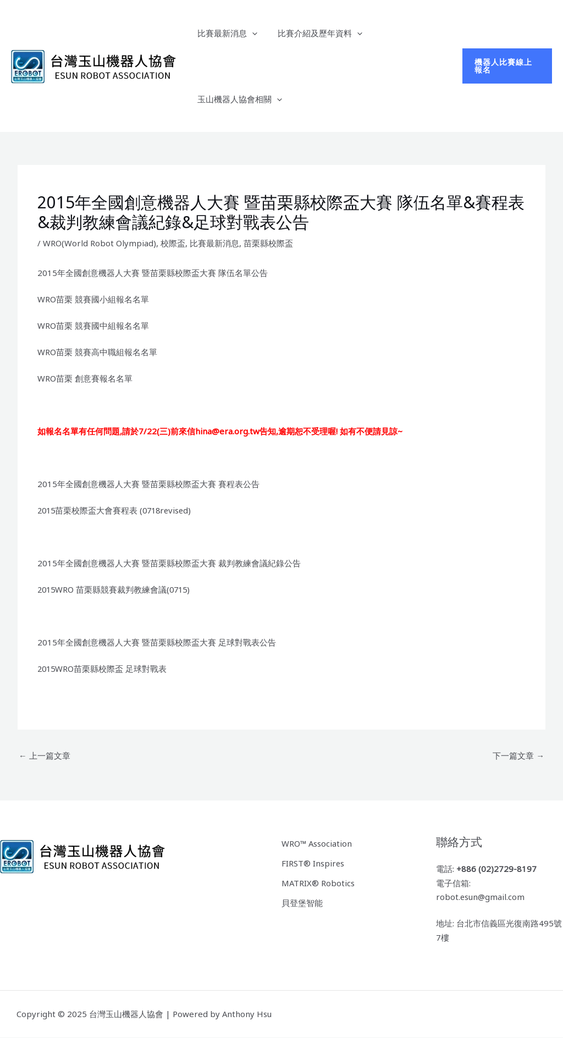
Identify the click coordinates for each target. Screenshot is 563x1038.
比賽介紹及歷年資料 (314, 33)
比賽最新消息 (225, 33)
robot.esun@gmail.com (481, 897)
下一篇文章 (518, 755)
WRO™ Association (317, 842)
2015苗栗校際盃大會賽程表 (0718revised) (116, 510)
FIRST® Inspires (313, 862)
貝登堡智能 (302, 901)
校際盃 (173, 243)
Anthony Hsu (247, 1013)
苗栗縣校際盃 (268, 243)
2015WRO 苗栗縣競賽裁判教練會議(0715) (115, 589)
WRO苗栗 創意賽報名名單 (85, 378)
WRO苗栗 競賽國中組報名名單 (93, 325)
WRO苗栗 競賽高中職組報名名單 (97, 351)
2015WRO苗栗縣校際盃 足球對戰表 (103, 668)
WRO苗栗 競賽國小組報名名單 (93, 299)
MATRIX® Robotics (318, 881)
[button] (506, 66)
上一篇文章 (44, 755)
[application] (250, 33)
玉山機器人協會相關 (237, 99)
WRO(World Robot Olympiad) (99, 243)
